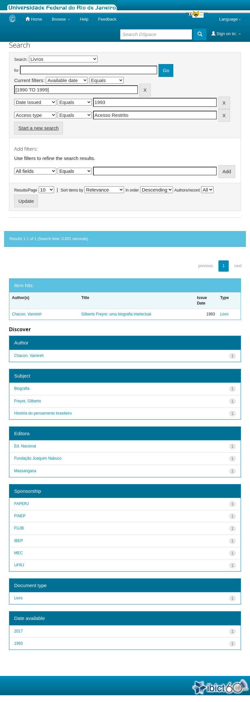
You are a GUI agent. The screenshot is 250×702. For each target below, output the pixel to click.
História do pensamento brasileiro (43, 413)
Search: (20, 59)
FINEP (19, 516)
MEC (18, 553)
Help (84, 19)
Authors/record (187, 190)
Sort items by (72, 190)
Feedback (107, 19)
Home (33, 19)
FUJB (19, 528)
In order (132, 190)
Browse (61, 19)
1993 (18, 643)
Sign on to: (226, 33)
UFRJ (19, 565)
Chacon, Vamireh (27, 314)
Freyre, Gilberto (27, 401)
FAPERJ (21, 503)
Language (230, 19)
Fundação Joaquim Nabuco (38, 458)
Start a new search (38, 128)
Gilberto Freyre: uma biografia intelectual (116, 314)
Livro (224, 314)
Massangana (25, 471)
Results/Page (25, 190)
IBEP (18, 540)
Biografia (21, 388)
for (16, 70)
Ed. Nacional (25, 446)
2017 (18, 631)
